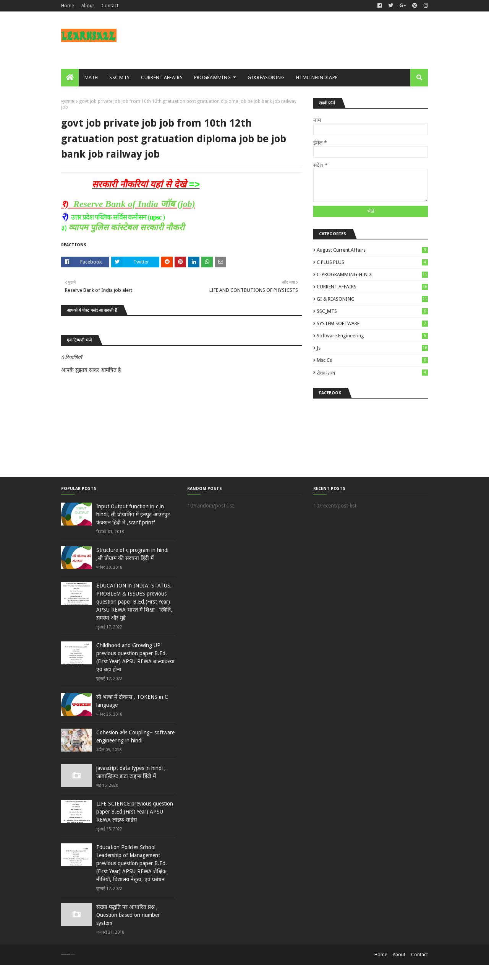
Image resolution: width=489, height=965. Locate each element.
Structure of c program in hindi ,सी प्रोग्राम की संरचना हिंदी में (132, 554)
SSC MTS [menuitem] (119, 77)
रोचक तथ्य (372, 372)
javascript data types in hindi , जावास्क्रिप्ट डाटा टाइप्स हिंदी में (131, 772)
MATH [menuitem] (91, 77)
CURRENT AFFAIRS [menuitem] (162, 77)
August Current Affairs (372, 250)
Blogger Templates (72, 954)
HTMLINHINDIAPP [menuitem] (317, 77)
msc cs (372, 360)
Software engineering (372, 335)
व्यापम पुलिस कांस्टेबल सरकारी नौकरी (126, 227)
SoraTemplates (65, 954)
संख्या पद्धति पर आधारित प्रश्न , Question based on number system (128, 915)
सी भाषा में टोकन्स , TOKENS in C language (132, 701)
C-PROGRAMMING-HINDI (372, 274)
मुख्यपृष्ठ (67, 101)
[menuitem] (70, 77)
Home (67, 5)
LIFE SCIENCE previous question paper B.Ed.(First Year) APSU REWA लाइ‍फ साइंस (134, 812)
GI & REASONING (372, 299)
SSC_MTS (372, 311)
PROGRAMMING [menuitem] (212, 77)
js (372, 348)
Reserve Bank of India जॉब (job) (134, 204)
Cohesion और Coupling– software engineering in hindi (135, 736)
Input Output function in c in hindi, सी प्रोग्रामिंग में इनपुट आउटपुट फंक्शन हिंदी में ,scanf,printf (133, 514)
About (87, 5)
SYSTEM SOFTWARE (372, 323)
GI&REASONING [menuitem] (266, 77)
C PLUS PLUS (372, 262)
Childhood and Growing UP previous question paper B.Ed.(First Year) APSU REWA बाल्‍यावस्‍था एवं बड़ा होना (135, 657)
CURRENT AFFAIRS (372, 287)
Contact (110, 5)
